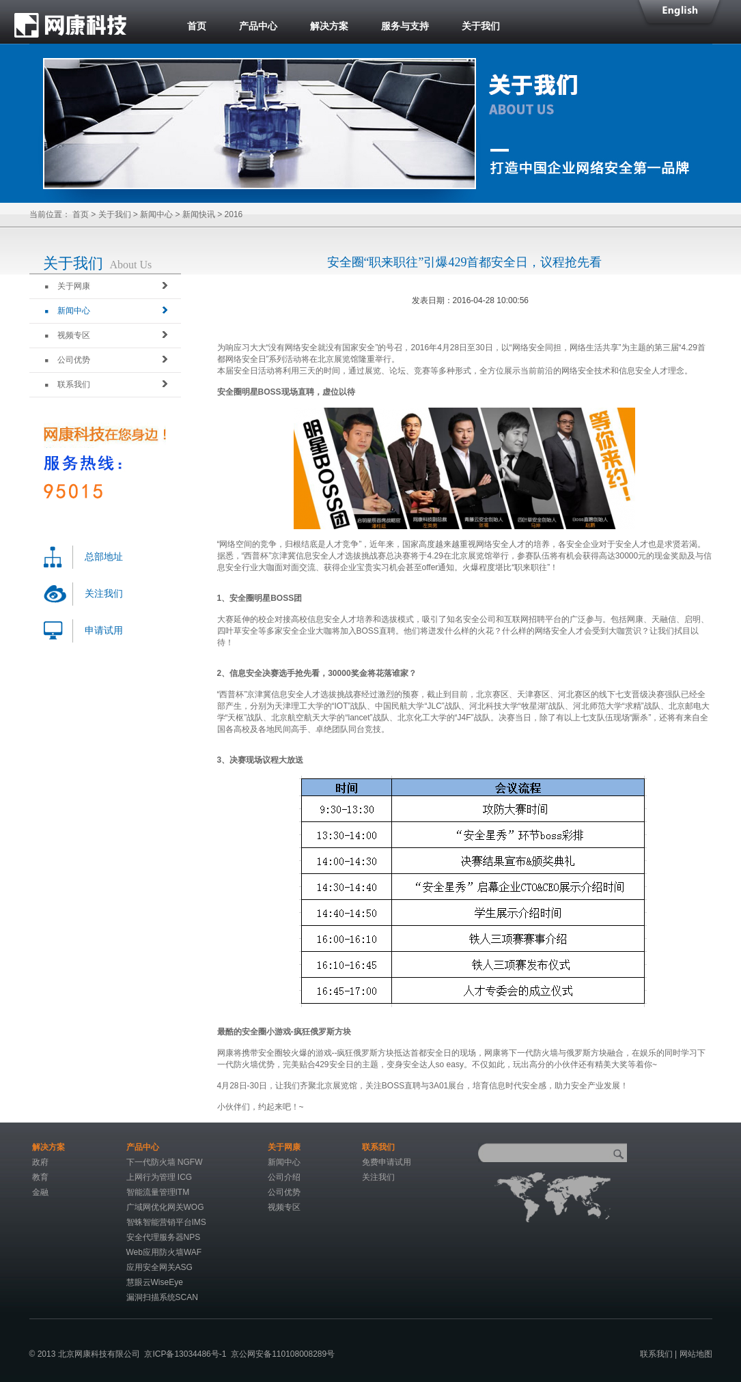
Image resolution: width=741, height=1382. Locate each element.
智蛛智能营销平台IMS (166, 1222)
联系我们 (67, 384)
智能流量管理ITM (158, 1192)
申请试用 (104, 630)
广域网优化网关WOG (165, 1207)
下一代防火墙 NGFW (164, 1162)
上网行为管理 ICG (159, 1177)
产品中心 (258, 25)
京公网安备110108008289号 (283, 1354)
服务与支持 (405, 25)
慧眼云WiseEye (154, 1282)
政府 (40, 1162)
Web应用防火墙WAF (164, 1252)
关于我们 (481, 25)
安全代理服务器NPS (163, 1237)
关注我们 (104, 594)
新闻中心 (156, 214)
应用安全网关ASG (159, 1267)
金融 (40, 1192)
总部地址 (104, 557)
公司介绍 (284, 1177)
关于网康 (67, 286)
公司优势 (67, 360)
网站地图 (696, 1354)
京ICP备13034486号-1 (185, 1354)
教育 (40, 1177)
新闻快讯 (198, 214)
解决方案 (329, 25)
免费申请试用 (386, 1162)
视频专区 (67, 335)
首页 (196, 25)
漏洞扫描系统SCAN (162, 1297)
